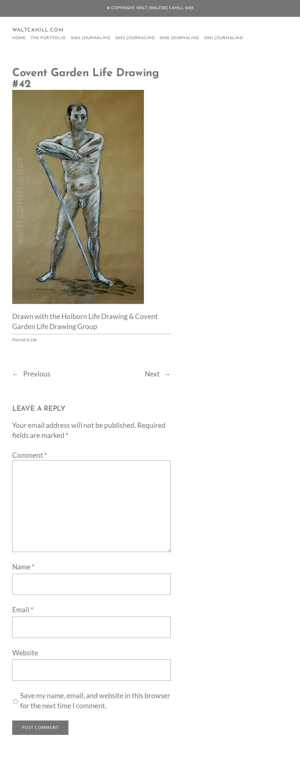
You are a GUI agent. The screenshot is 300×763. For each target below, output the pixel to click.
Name (23, 566)
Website (25, 652)
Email (22, 609)
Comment (29, 455)
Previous (36, 373)
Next (152, 373)
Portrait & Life (24, 339)
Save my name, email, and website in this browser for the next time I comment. (95, 700)
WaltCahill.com (38, 30)
